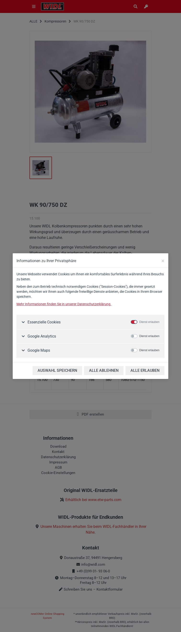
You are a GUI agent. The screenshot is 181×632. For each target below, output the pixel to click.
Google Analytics (41, 336)
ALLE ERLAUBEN (144, 370)
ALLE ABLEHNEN (104, 370)
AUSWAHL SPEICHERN (57, 370)
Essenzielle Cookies (44, 322)
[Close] (163, 261)
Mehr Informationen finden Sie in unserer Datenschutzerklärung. (64, 304)
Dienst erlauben (149, 322)
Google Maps (38, 350)
